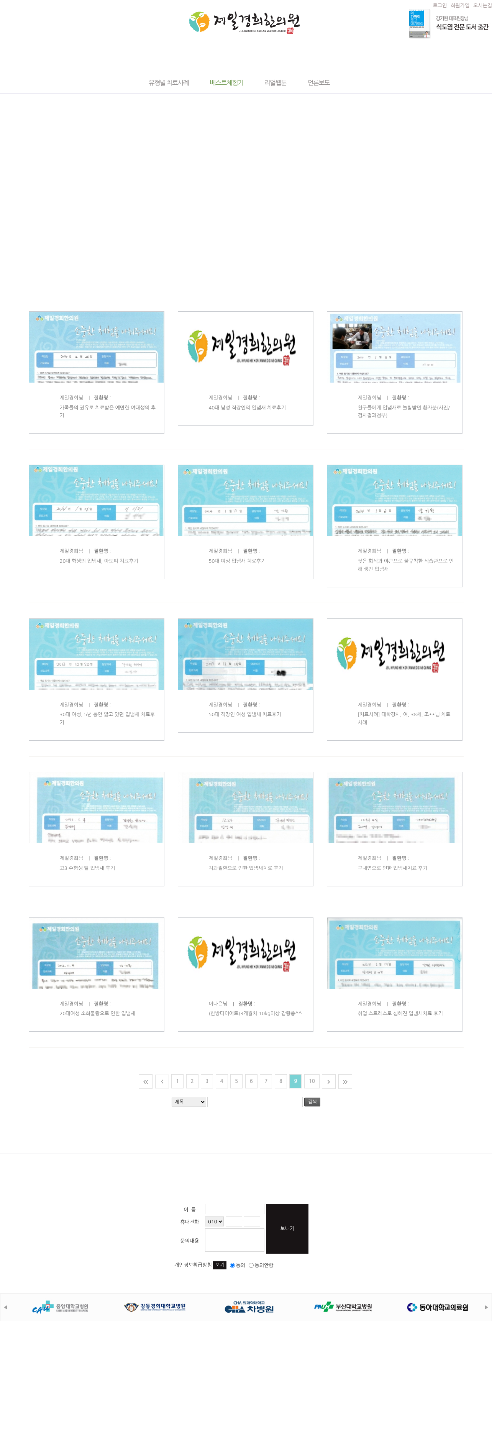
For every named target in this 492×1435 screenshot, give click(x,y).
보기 (219, 1264)
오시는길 (482, 5)
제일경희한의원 (244, 23)
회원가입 (460, 5)
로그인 (440, 5)
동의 (237, 1265)
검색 (312, 1102)
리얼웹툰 (275, 82)
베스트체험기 (226, 82)
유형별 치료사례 (169, 82)
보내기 (287, 1228)
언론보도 (318, 82)
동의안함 (261, 1265)
